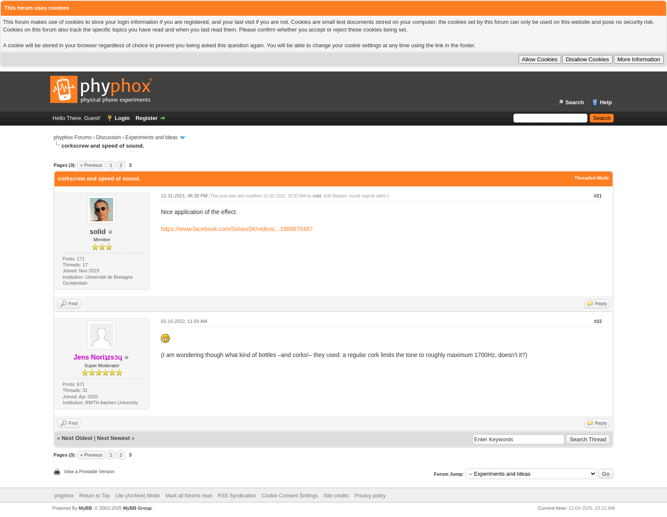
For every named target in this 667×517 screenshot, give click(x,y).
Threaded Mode (592, 177)
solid (97, 231)
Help (606, 102)
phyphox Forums (72, 137)
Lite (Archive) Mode (138, 496)
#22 (597, 321)
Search (574, 102)
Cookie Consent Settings (290, 496)
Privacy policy (369, 496)
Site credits (336, 496)
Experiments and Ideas (151, 137)
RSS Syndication (237, 496)
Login (122, 118)
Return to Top (94, 496)
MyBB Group (137, 508)
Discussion (108, 137)
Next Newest (113, 438)
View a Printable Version (89, 471)
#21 (597, 195)
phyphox (64, 496)
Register (147, 118)
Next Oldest (77, 438)
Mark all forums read (188, 496)
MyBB (85, 508)
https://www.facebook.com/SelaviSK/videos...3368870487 (237, 229)
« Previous (91, 165)
